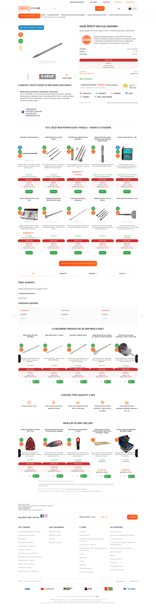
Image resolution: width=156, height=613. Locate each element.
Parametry (63, 274)
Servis (81, 562)
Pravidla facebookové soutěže (29, 540)
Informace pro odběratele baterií (30, 565)
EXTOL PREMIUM (132, 49)
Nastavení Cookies (25, 575)
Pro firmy (93, 2)
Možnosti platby (55, 540)
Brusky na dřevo (116, 567)
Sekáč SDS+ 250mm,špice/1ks (29, 137)
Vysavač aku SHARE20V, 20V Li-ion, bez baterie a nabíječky (54, 435)
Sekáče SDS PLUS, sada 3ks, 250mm (53, 138)
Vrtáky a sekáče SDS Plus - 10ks (127, 137)
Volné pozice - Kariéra (87, 553)
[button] (14, 315)
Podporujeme (84, 543)
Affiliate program (85, 576)
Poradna (82, 540)
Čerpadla (113, 571)
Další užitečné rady (117, 578)
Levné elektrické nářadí (45, 492)
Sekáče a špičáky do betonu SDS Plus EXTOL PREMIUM (119, 103)
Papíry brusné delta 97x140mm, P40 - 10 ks (30, 435)
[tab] (93, 273)
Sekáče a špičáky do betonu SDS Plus (120, 14)
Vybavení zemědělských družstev (122, 543)
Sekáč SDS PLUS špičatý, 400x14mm (78, 199)
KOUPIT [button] (36, 385)
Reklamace (22, 547)
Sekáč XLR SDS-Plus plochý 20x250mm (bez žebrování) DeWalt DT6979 (102, 139)
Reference (83, 566)
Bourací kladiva (115, 560)
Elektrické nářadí (53, 14)
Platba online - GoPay (26, 568)
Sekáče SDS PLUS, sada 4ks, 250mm (102, 199)
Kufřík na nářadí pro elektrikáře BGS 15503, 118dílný (126, 435)
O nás (81, 569)
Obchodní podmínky (25, 550)
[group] (30, 361)
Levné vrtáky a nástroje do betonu (87, 492)
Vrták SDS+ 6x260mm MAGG (78, 335)
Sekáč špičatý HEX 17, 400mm (54, 335)
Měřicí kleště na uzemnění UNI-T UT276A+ (78, 435)
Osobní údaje (133, 589)
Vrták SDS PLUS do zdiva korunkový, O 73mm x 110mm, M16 (126, 336)
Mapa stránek (120, 589)
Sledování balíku (55, 543)
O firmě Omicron (116, 547)
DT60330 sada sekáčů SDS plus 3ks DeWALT (78, 138)
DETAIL (29, 191)
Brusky (112, 563)
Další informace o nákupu (27, 579)
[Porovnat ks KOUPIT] (24, 386)
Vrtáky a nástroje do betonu (96, 14)
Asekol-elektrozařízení (26, 572)
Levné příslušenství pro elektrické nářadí (64, 492)
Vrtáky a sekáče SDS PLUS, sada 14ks (29, 199)
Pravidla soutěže (24, 558)
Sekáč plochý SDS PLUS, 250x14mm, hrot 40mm (53, 199)
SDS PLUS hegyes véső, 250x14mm (91, 499)
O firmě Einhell (115, 540)
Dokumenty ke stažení (26, 543)
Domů (43, 14)
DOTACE (52, 547)
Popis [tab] (33, 274)
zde (97, 604)
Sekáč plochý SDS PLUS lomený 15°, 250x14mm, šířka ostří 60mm (102, 336)
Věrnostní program (77, 2)
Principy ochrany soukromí (28, 561)
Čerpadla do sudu (116, 574)
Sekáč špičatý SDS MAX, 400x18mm (30, 336)
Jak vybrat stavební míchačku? (121, 556)
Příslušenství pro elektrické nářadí (73, 14)
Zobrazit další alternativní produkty (78, 263)
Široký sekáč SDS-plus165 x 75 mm (127, 198)
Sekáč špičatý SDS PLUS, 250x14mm (76, 497)
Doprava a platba (55, 550)
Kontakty (106, 2)
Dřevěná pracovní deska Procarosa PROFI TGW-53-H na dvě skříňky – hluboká (102, 435)
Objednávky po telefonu (27, 554)
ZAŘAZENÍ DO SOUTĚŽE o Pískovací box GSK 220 (34, 111)
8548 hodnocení (111, 85)
